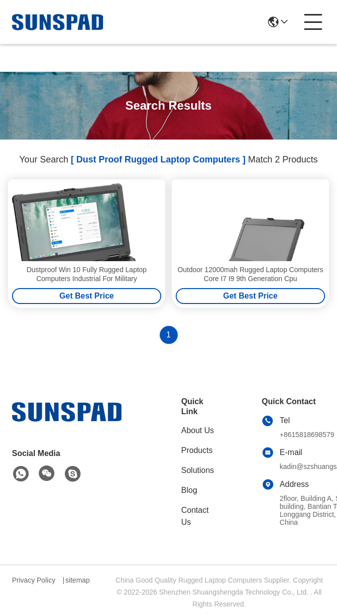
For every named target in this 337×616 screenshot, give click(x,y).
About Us (197, 430)
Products (197, 450)
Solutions (197, 470)
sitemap (77, 580)
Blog (189, 490)
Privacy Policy (33, 580)
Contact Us (195, 516)
